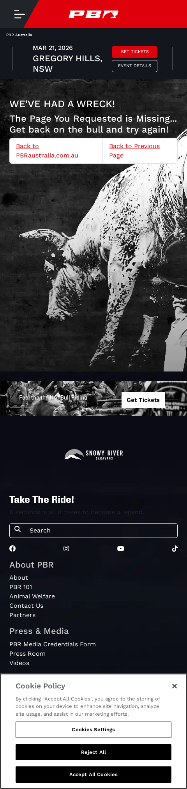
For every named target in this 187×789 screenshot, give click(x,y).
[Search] (101, 531)
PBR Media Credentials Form (52, 644)
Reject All (93, 752)
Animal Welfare (32, 596)
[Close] (174, 686)
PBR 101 (20, 587)
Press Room (27, 653)
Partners (22, 615)
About (18, 577)
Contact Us (26, 605)
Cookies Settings (93, 729)
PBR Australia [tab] (19, 35)
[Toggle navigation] (19, 14)
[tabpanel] (93, 59)
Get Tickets (135, 51)
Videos (19, 663)
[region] (93, 731)
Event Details (134, 65)
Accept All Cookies (93, 774)
